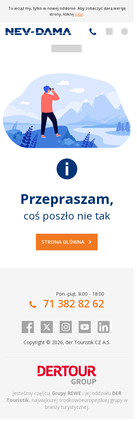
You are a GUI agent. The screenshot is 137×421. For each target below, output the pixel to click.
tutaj (79, 14)
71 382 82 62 (92, 31)
